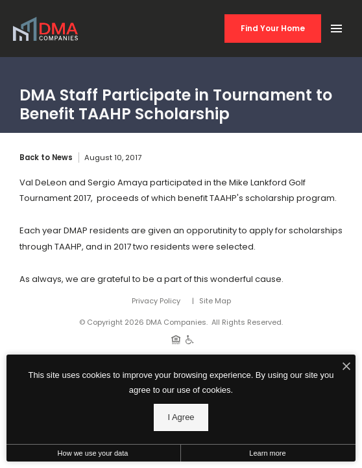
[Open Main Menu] (336, 26)
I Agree (180, 417)
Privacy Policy (156, 301)
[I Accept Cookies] (346, 367)
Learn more (267, 453)
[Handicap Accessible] (190, 339)
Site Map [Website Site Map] (215, 301)
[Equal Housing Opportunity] (176, 339)
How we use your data (93, 453)
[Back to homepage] (45, 29)
